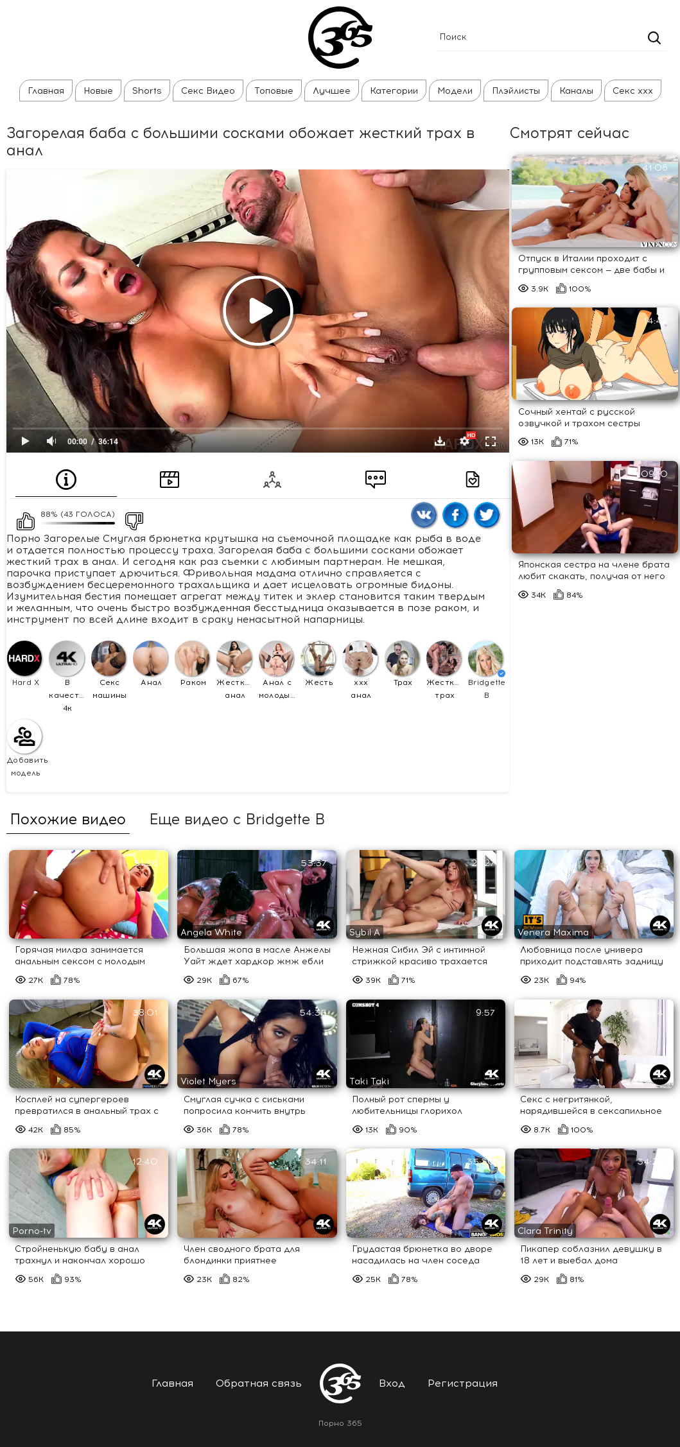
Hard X (24, 663)
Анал (150, 663)
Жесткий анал (235, 670)
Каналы (576, 90)
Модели (455, 90)
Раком (192, 663)
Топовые (273, 90)
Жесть (318, 663)
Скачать (440, 441)
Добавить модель (26, 748)
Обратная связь (259, 1383)
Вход (392, 1383)
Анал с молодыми (278, 670)
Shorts (147, 90)
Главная (46, 90)
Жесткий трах (445, 670)
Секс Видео (208, 90)
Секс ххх (633, 90)
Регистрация (463, 1383)
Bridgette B (487, 670)
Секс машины (109, 670)
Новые (98, 90)
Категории (394, 90)
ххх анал (359, 670)
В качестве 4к (68, 676)
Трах (402, 663)
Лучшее (332, 90)
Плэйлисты (516, 90)
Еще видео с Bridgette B (237, 819)
